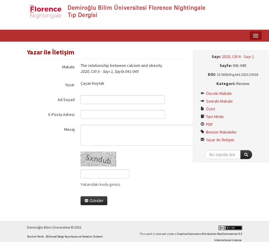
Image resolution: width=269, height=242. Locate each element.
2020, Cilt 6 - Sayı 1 (238, 56)
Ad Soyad (66, 99)
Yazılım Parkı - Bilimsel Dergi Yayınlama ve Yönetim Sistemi (65, 236)
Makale (68, 67)
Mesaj (69, 129)
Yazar (70, 84)
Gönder (94, 200)
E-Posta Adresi (61, 114)
